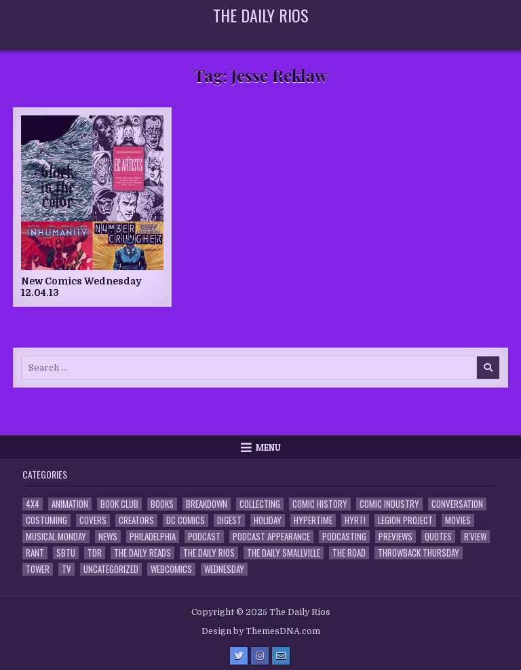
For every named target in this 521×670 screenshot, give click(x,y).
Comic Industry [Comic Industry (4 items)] (389, 504)
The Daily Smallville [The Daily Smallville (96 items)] (283, 552)
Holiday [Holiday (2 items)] (268, 520)
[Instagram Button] (260, 656)
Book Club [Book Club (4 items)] (119, 504)
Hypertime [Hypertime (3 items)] (313, 520)
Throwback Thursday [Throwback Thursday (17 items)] (418, 552)
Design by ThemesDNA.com (260, 631)
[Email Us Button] (281, 656)
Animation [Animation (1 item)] (70, 504)
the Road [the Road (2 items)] (349, 552)
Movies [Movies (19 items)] (458, 520)
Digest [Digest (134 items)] (229, 520)
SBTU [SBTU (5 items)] (65, 552)
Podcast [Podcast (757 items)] (204, 536)
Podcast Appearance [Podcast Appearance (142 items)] (271, 536)
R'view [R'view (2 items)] (475, 536)
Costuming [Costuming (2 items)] (46, 520)
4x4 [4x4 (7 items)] (32, 504)
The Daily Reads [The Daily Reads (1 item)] (142, 552)
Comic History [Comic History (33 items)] (319, 504)
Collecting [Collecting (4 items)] (259, 504)
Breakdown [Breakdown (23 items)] (206, 504)
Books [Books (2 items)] (162, 504)
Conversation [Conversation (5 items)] (457, 504)
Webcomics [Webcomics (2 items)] (171, 569)
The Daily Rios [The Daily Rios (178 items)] (209, 552)
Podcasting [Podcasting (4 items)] (344, 536)
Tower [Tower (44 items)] (38, 569)
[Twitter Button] (239, 656)
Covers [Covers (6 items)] (93, 520)
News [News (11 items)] (107, 536)
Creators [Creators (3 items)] (136, 520)
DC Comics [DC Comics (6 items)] (185, 520)
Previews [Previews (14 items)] (395, 536)
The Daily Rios (261, 15)
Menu (268, 447)
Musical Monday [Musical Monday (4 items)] (56, 536)
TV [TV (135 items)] (66, 569)
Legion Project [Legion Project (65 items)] (405, 520)
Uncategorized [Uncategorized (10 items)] (110, 569)
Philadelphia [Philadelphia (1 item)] (153, 536)
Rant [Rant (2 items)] (35, 552)
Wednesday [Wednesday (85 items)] (224, 569)
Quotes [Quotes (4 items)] (438, 536)
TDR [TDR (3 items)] (95, 552)
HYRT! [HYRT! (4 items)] (355, 520)
